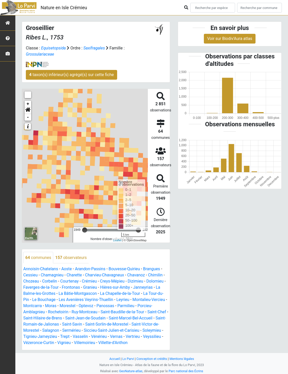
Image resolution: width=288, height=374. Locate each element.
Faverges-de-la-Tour (41, 287)
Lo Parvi (128, 359)
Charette (75, 275)
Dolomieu (156, 281)
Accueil (114, 359)
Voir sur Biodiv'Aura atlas (229, 38)
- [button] (28, 117)
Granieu (91, 287)
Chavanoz (137, 275)
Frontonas (71, 287)
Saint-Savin (83, 324)
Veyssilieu (155, 336)
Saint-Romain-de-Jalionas (46, 324)
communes (38, 257)
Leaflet (117, 240)
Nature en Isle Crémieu (64, 7)
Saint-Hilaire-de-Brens (44, 318)
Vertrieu (136, 336)
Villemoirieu (85, 342)
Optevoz (88, 306)
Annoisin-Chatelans (41, 269)
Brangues (152, 269)
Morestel (70, 306)
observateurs (71, 257)
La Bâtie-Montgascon (78, 293)
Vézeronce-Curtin (38, 342)
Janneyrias (144, 287)
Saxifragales (94, 48)
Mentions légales (182, 359)
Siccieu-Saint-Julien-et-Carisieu (118, 330)
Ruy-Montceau (85, 312)
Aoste (67, 269)
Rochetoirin (58, 312)
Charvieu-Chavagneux (105, 275)
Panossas (108, 306)
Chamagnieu (52, 275)
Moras (53, 306)
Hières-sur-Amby (116, 287)
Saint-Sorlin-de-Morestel (118, 324)
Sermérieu (77, 330)
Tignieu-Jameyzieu (42, 336)
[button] (28, 110)
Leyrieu (123, 299)
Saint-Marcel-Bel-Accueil (134, 318)
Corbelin (49, 281)
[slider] (84, 230)
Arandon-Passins (90, 269)
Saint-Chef (158, 312)
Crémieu (89, 281)
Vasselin (83, 336)
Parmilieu (129, 306)
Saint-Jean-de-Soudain (88, 318)
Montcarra (34, 306)
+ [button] (28, 104)
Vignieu (64, 342)
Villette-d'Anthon (114, 342)
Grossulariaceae (40, 54)
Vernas (119, 336)
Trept (67, 336)
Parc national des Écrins (186, 371)
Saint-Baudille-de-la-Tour (123, 312)
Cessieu (30, 275)
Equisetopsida (53, 48)
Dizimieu (136, 281)
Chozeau (31, 281)
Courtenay (70, 281)
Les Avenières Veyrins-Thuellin (86, 299)
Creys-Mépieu (113, 281)
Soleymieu (158, 330)
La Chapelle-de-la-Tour (121, 293)
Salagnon (56, 330)
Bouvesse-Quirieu (125, 269)
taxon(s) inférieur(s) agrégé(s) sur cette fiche (71, 74)
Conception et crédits (151, 359)
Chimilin (156, 275)
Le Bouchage (44, 299)
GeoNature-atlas (130, 371)
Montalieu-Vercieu (150, 299)
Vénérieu (101, 336)
